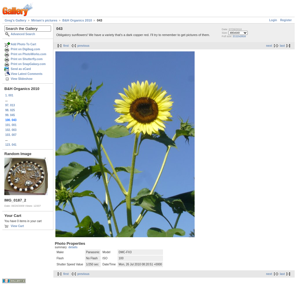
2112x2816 (239, 36)
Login (273, 20)
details (73, 247)
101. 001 (11, 125)
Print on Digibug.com (25, 49)
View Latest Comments (26, 73)
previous (83, 45)
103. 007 (11, 134)
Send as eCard (21, 69)
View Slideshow (21, 78)
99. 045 (10, 115)
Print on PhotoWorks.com (28, 54)
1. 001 (9, 95)
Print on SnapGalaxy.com (28, 64)
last (282, 45)
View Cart (17, 226)
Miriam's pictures (44, 20)
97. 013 (10, 105)
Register (286, 20)
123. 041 (11, 144)
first (66, 45)
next (269, 45)
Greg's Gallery (15, 20)
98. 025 (10, 110)
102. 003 (11, 130)
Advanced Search (23, 34)
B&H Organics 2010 (77, 20)
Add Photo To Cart (23, 44)
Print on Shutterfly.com (27, 59)
